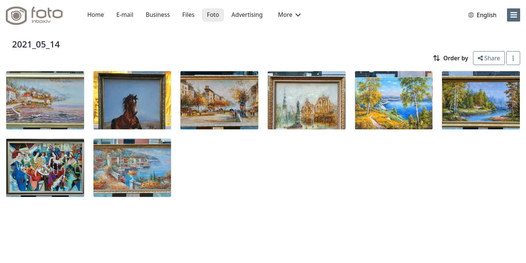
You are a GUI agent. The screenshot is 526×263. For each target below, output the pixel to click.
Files (188, 15)
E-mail (125, 15)
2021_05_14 (36, 44)
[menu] (513, 15)
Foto (213, 15)
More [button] (289, 15)
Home (95, 15)
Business (158, 15)
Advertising (247, 15)
